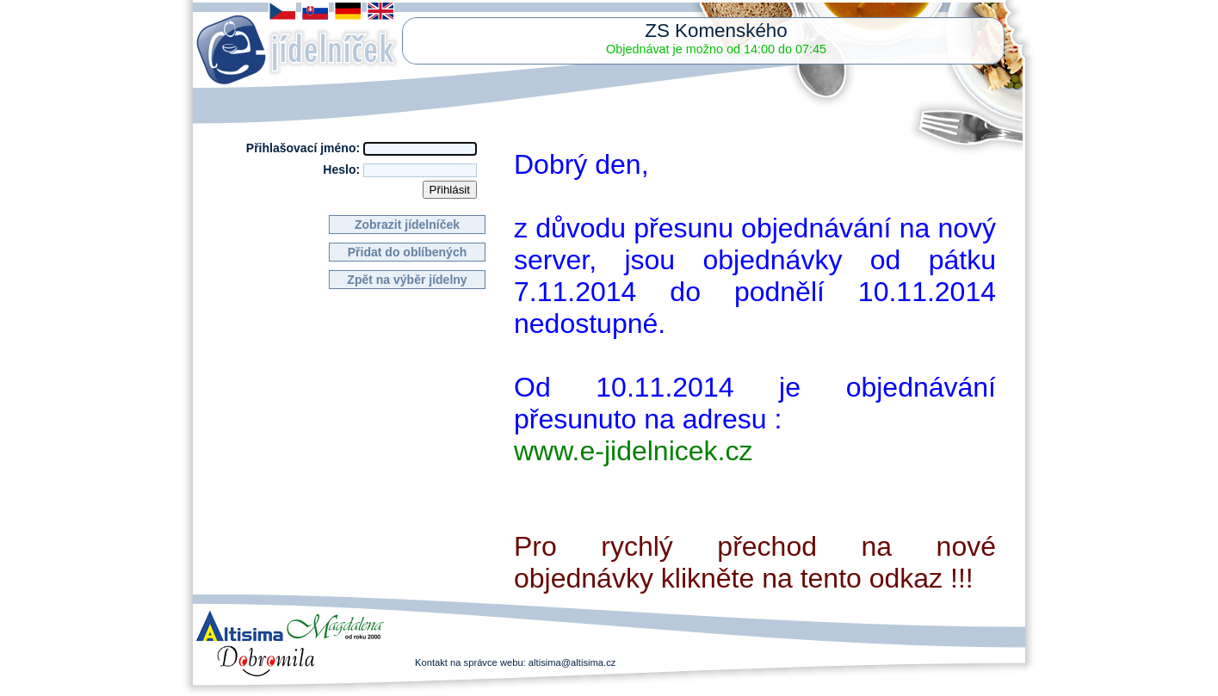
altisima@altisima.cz (572, 662)
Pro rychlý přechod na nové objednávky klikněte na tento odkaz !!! (755, 562)
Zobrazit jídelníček (407, 224)
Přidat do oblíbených (407, 252)
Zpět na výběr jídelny (407, 279)
